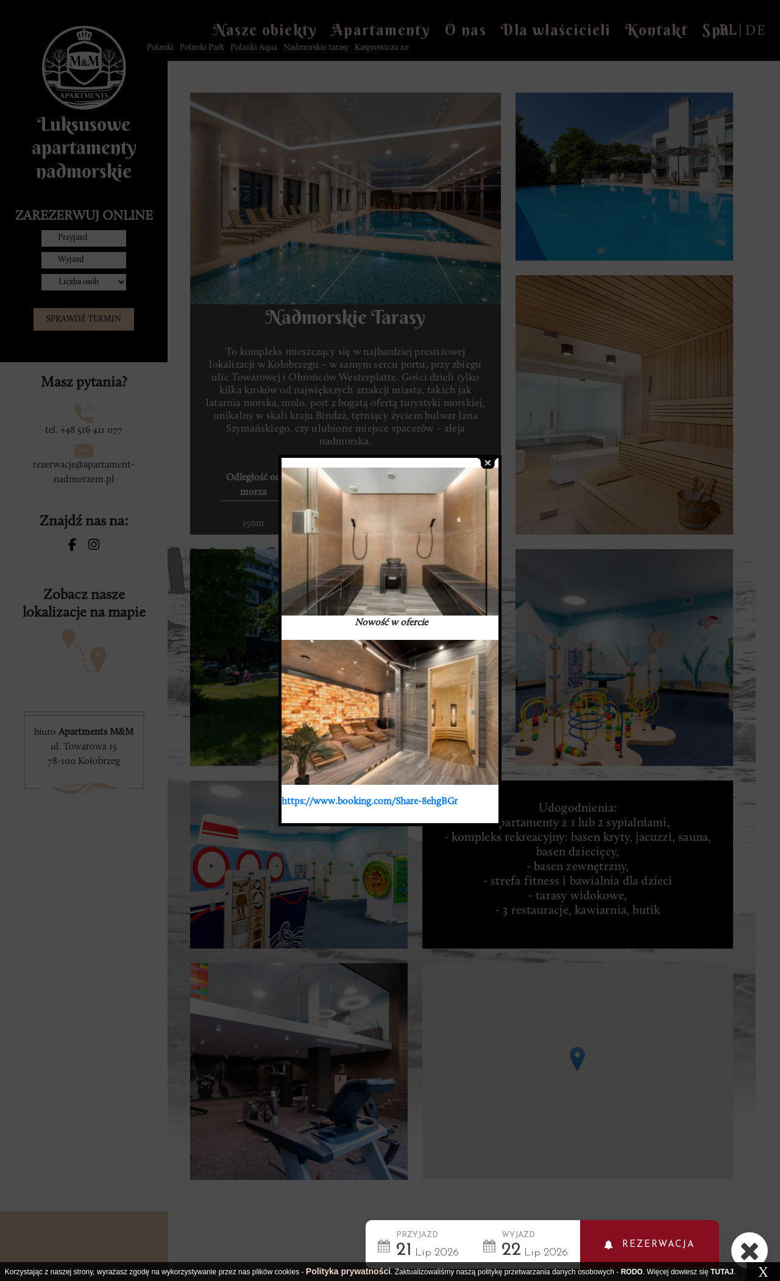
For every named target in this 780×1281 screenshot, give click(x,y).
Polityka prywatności (348, 1271)
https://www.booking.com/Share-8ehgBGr (370, 802)
